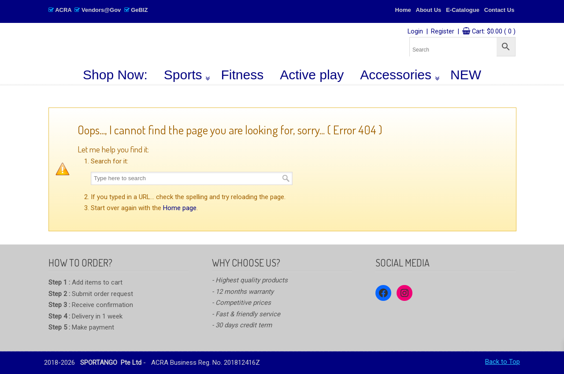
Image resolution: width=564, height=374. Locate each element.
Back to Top (502, 362)
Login (415, 31)
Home (403, 10)
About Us (429, 10)
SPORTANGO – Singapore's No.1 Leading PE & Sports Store (178, 45)
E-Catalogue (462, 10)
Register (442, 31)
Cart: (494, 31)
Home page (180, 208)
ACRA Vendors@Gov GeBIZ (98, 10)
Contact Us (499, 10)
